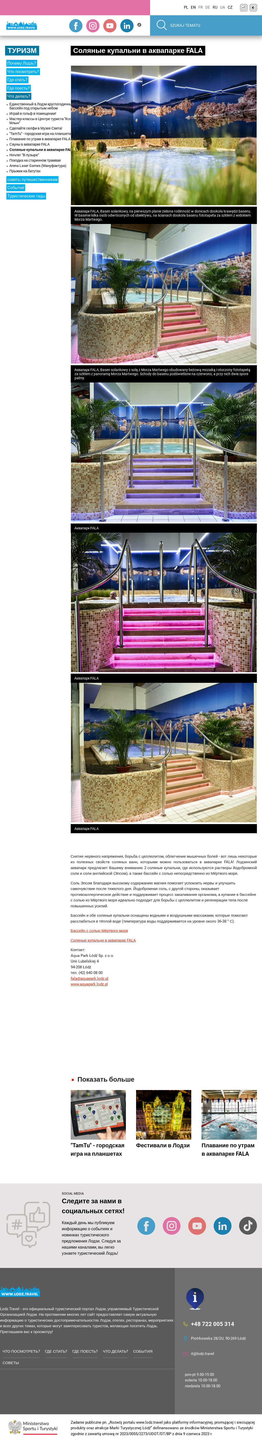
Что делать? (18, 96)
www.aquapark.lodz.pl (89, 984)
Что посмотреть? (23, 71)
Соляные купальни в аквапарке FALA (41, 150)
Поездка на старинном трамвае (35, 160)
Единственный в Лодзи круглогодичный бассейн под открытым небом (41, 106)
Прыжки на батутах (25, 171)
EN (193, 7)
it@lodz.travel (202, 1353)
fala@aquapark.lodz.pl (89, 978)
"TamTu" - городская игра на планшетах (41, 134)
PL (186, 7)
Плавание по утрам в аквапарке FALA (39, 139)
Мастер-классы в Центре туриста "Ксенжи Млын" (43, 121)
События (15, 187)
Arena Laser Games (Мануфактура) (37, 166)
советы (11, 1363)
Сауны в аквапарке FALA (29, 144)
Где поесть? (18, 88)
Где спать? (17, 79)
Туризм (22, 50)
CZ (230, 7)
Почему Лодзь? (21, 63)
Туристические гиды (26, 196)
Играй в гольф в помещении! (32, 113)
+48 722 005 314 (212, 1324)
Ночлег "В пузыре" (24, 155)
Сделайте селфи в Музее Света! (35, 128)
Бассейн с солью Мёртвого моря (99, 930)
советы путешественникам (32, 179)
